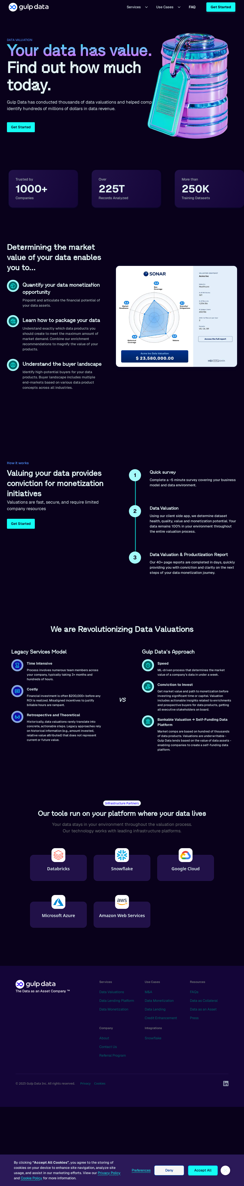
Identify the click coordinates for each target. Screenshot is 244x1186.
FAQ (192, 7)
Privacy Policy (109, 1173)
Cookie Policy (31, 1178)
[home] (28, 7)
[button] (137, 7)
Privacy (85, 1083)
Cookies (99, 1083)
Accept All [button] (203, 1170)
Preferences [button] (141, 1170)
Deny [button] (169, 1170)
